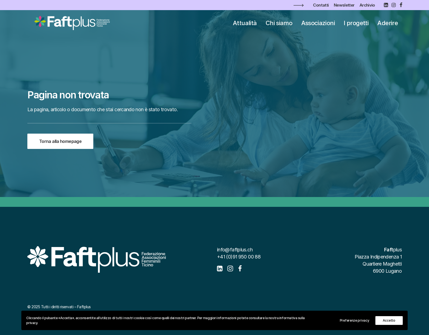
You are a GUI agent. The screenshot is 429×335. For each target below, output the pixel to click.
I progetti (356, 25)
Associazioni (318, 25)
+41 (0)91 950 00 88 (238, 257)
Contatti (321, 5)
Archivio (367, 5)
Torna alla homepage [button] (60, 141)
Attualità (245, 25)
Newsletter (344, 5)
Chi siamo (279, 25)
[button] (386, 5)
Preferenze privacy (354, 320)
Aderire (387, 25)
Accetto (389, 320)
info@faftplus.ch (235, 249)
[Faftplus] (70, 25)
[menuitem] (321, 5)
